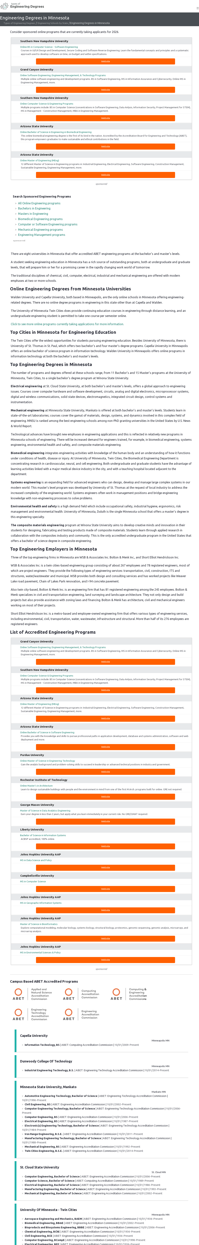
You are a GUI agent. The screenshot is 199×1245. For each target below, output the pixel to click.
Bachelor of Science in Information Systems (43, 835)
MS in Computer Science (33, 881)
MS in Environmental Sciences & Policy (40, 952)
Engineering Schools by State (53, 23)
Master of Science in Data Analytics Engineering (45, 810)
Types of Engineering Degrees (19, 23)
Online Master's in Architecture (36, 785)
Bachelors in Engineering (34, 208)
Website (105, 61)
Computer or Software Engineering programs (47, 224)
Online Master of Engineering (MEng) (39, 160)
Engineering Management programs (41, 234)
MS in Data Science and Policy (36, 860)
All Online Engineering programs (39, 203)
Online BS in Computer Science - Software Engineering (49, 47)
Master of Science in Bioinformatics (39, 924)
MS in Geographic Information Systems (41, 903)
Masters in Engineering (33, 213)
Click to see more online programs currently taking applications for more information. (67, 324)
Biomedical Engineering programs (40, 219)
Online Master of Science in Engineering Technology (47, 760)
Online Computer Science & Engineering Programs (46, 103)
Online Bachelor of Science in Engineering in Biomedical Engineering (56, 132)
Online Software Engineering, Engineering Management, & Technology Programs (63, 75)
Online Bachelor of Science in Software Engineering (47, 732)
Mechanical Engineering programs (40, 229)
